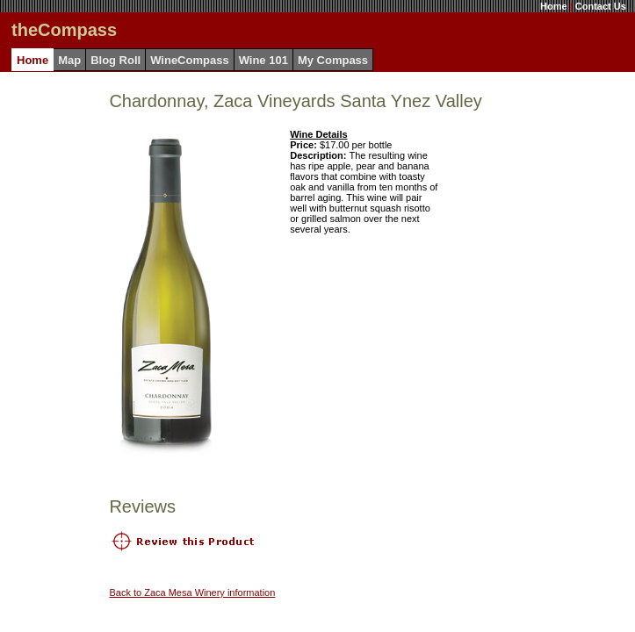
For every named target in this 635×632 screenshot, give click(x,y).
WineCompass (189, 60)
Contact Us (600, 6)
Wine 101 (263, 60)
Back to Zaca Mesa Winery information (192, 592)
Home (553, 6)
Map (69, 60)
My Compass (333, 60)
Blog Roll (115, 60)
